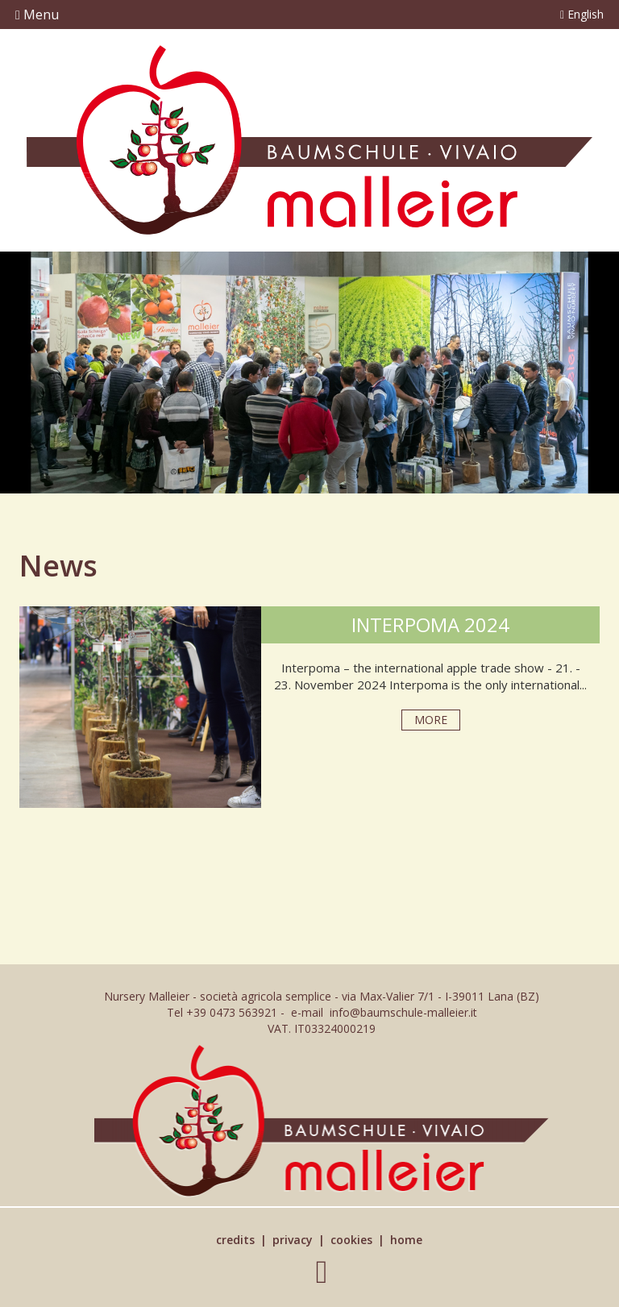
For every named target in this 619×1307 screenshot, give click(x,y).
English (582, 14)
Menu (37, 14)
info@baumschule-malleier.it (403, 1012)
